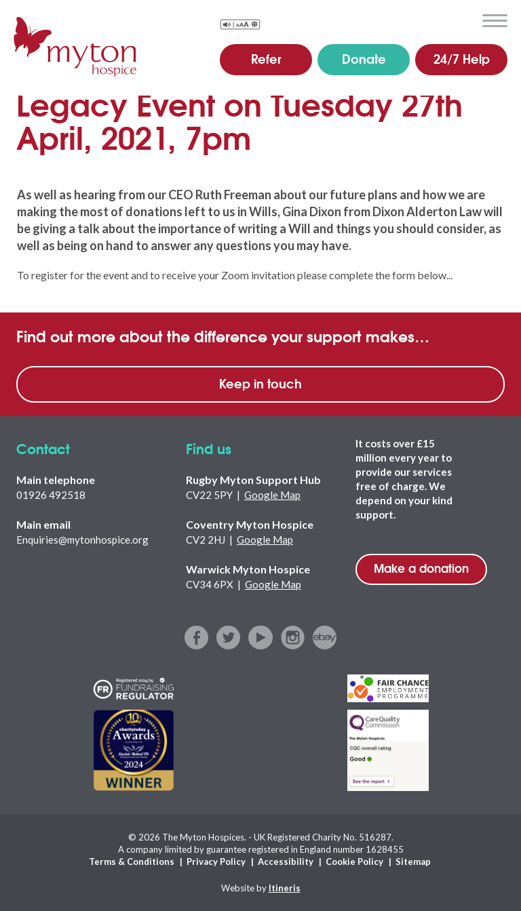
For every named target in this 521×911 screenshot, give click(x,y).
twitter (229, 637)
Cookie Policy (354, 861)
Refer (266, 58)
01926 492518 (50, 495)
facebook (197, 637)
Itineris (285, 888)
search (463, 19)
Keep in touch (260, 382)
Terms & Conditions (131, 861)
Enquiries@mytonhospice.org (82, 539)
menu (494, 21)
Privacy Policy (216, 861)
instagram (293, 637)
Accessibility (285, 861)
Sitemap (413, 861)
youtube (261, 637)
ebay (324, 637)
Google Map (272, 495)
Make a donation (421, 568)
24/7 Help (461, 58)
